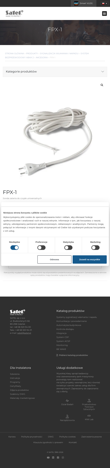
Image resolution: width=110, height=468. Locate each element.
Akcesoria (42, 57)
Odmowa (54, 259)
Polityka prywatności (31, 436)
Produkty (32, 53)
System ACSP (63, 341)
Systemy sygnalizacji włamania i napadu (76, 317)
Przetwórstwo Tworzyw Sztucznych (89, 407)
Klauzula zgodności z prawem (48, 442)
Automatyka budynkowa (68, 325)
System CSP (62, 337)
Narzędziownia (67, 420)
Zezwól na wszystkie (89, 259)
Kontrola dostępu (65, 329)
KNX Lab (89, 419)
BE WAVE (61, 349)
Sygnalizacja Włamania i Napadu (59, 53)
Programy (15, 382)
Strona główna (14, 53)
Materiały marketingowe (22, 398)
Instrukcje (15, 378)
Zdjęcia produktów (19, 390)
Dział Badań (67, 404)
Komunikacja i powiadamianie (71, 321)
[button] (105, 3)
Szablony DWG (17, 394)
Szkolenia (14, 374)
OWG (51, 436)
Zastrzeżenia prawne (91, 436)
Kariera (11, 436)
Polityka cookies (67, 436)
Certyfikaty (15, 386)
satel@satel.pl (24, 333)
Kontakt (73, 442)
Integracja (61, 333)
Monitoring (62, 345)
